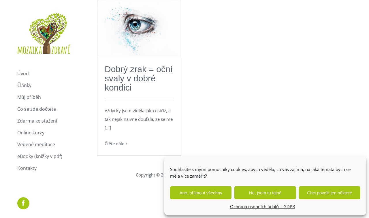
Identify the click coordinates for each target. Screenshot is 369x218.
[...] (108, 128)
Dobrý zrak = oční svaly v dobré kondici (139, 78)
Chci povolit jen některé (329, 192)
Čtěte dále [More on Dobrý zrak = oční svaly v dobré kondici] (114, 143)
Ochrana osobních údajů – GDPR (262, 206)
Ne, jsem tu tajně (265, 192)
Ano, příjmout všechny (200, 192)
